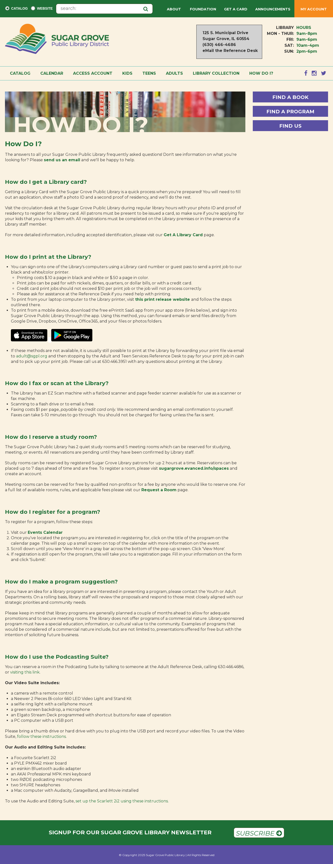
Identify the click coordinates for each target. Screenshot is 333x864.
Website (45, 8)
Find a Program (290, 112)
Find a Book (290, 97)
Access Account (92, 73)
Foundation (203, 9)
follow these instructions (41, 736)
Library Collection (216, 73)
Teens (149, 73)
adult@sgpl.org (31, 356)
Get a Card (235, 9)
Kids (127, 73)
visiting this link (25, 672)
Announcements (272, 9)
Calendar (51, 73)
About (174, 9)
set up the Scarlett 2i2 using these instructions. (122, 801)
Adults (174, 73)
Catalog (19, 8)
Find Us (290, 126)
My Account (314, 9)
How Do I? (261, 73)
